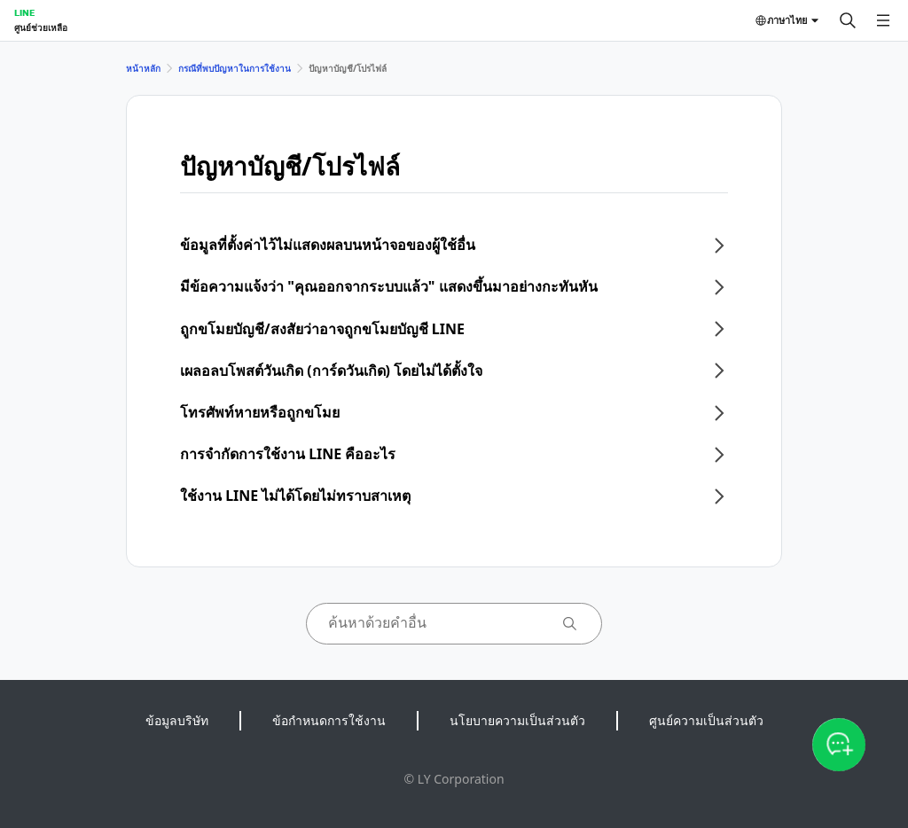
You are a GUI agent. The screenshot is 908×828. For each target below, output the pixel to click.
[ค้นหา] (847, 20)
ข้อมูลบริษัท (176, 720)
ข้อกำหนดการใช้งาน (329, 720)
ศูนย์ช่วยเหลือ (40, 27)
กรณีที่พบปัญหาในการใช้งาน (234, 68)
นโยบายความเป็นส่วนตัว (517, 720)
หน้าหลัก (143, 68)
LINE (24, 12)
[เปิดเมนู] (883, 20)
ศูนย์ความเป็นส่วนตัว (706, 720)
